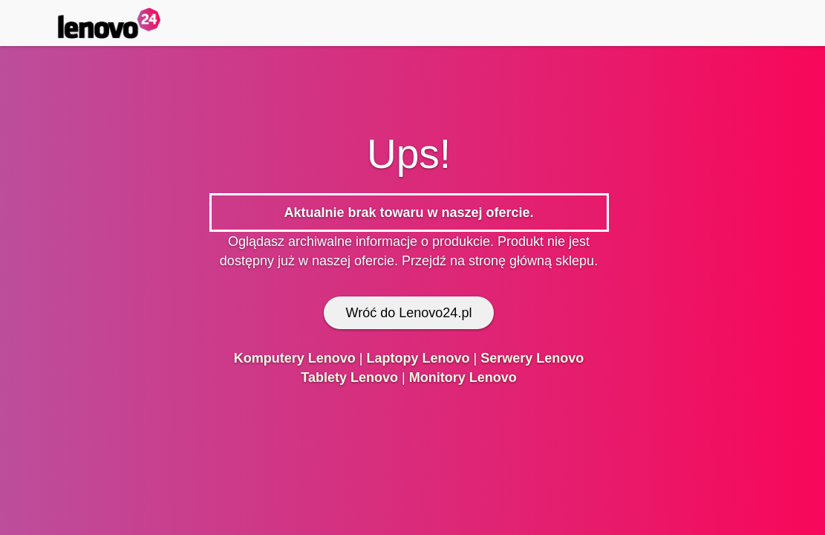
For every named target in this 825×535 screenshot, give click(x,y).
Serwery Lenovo (532, 358)
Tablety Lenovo (349, 377)
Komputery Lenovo (295, 358)
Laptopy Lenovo (417, 358)
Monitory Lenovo (463, 377)
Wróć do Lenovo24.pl (409, 312)
